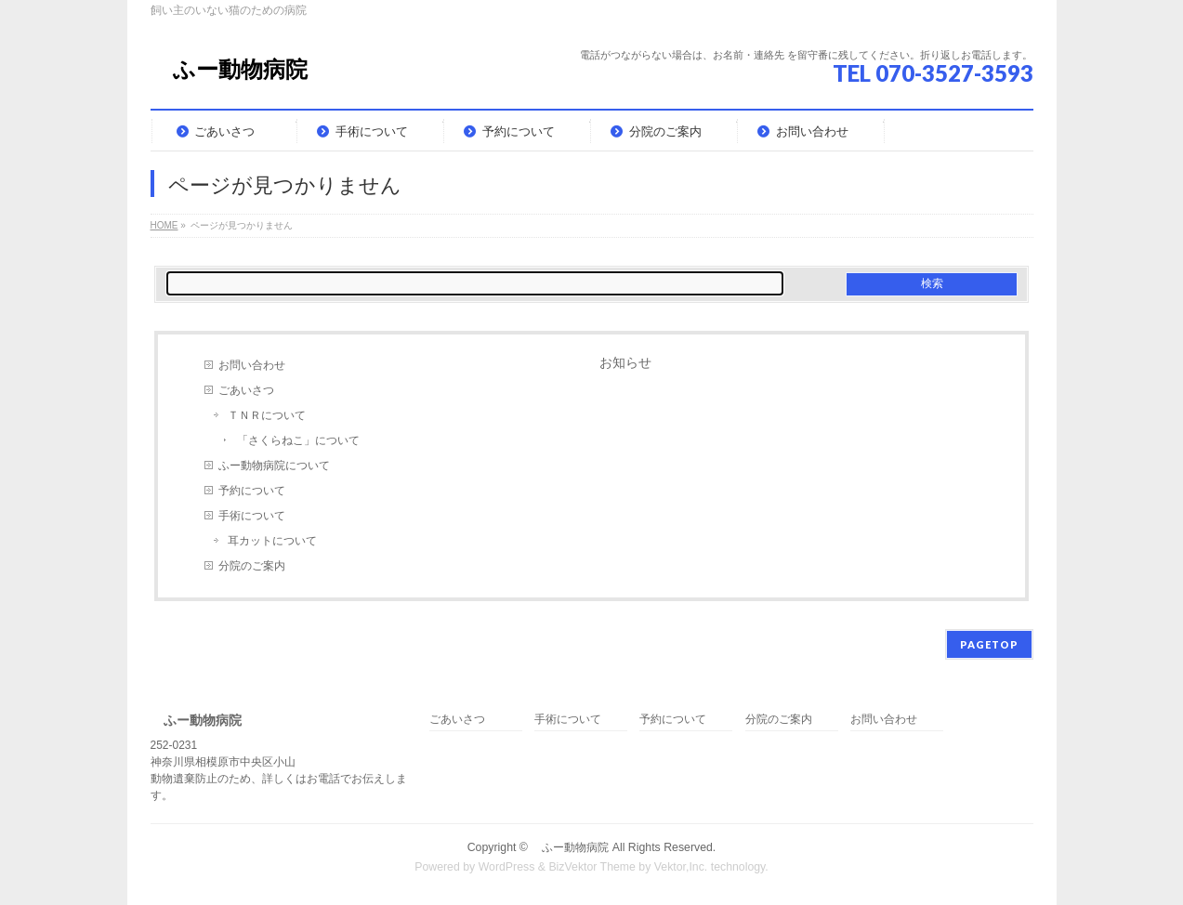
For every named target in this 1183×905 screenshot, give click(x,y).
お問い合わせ (251, 365)
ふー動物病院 (229, 69)
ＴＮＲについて (267, 415)
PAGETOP (989, 644)
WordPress (507, 866)
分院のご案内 (251, 565)
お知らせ (625, 362)
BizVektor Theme (592, 866)
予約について (251, 490)
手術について (251, 515)
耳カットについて (272, 540)
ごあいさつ (246, 390)
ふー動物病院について (274, 465)
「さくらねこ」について (298, 440)
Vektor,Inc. (681, 866)
